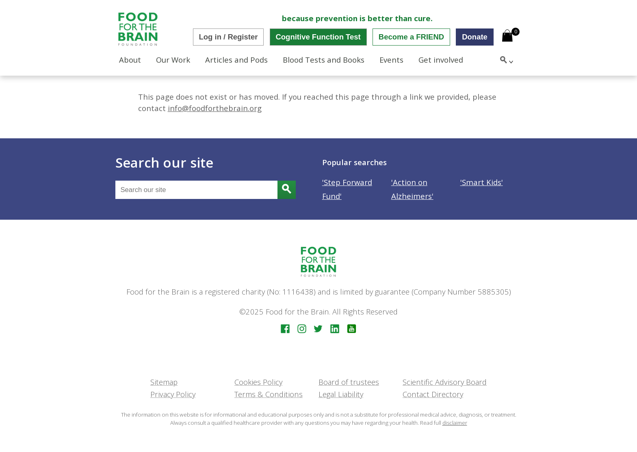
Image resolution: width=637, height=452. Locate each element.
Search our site (164, 162)
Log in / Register (228, 37)
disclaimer (454, 422)
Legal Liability (340, 394)
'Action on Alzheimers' (412, 189)
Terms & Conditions (268, 394)
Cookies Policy (258, 382)
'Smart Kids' (481, 182)
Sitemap (164, 382)
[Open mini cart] (507, 37)
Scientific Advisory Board (445, 382)
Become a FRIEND (411, 37)
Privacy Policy (172, 394)
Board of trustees (348, 382)
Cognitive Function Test (317, 37)
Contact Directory (433, 394)
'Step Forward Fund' (347, 189)
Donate (475, 37)
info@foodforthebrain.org (215, 108)
